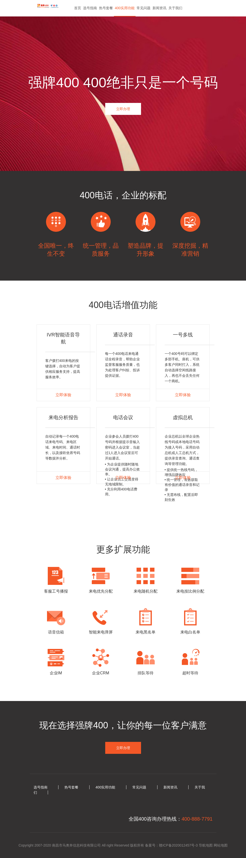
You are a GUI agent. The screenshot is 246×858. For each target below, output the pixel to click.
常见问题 (143, 8)
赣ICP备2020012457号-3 (178, 845)
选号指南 (90, 8)
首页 (77, 8)
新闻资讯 (159, 8)
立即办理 (123, 109)
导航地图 (206, 845)
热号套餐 (106, 8)
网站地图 (221, 845)
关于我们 (175, 8)
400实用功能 (125, 8)
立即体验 (63, 395)
